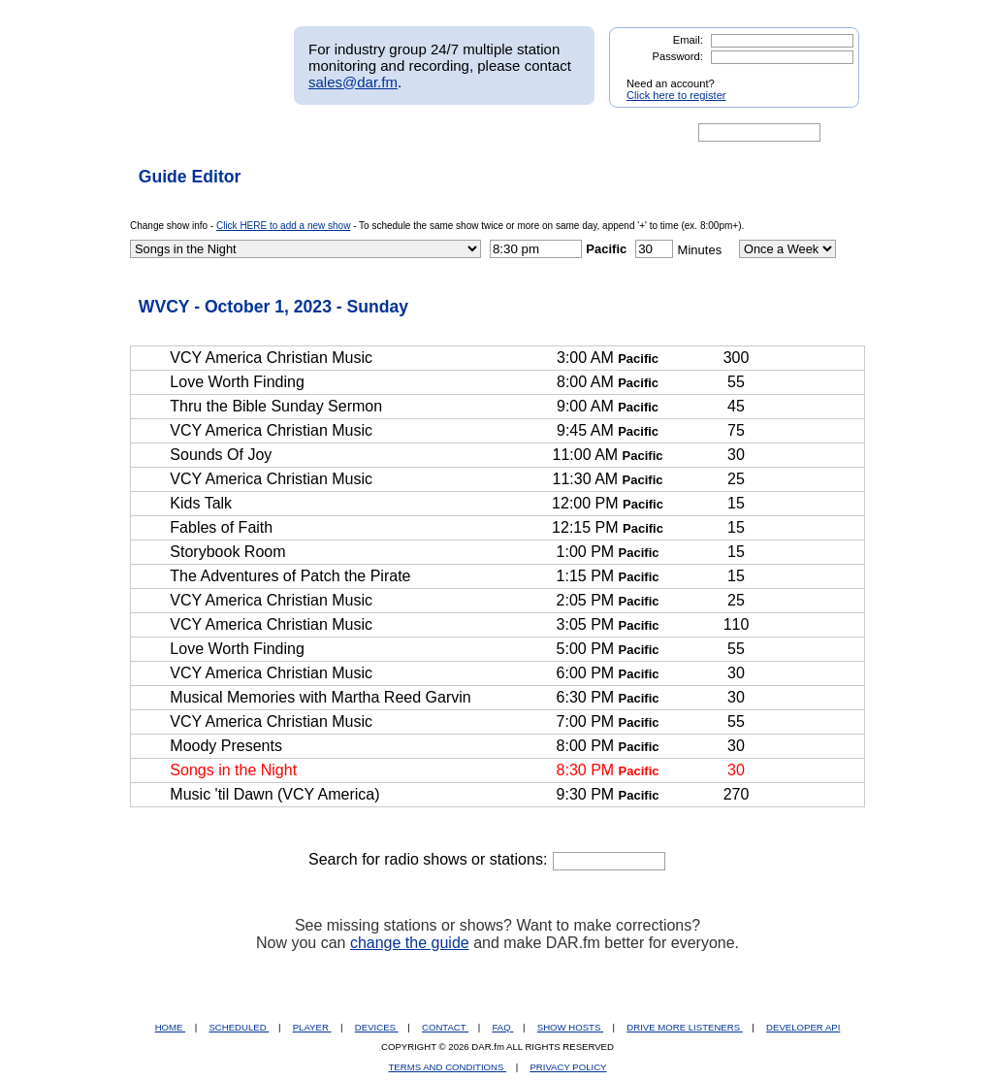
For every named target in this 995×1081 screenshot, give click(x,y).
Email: (688, 40)
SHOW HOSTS (570, 1027)
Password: (678, 56)
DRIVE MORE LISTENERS (684, 1027)
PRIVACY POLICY (568, 1067)
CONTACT (445, 1027)
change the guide (409, 942)
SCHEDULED (239, 1027)
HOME (170, 1027)
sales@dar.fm (353, 82)
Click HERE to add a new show (283, 225)
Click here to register (676, 95)
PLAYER (312, 1027)
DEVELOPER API (803, 1027)
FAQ (503, 1027)
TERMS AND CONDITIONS (448, 1067)
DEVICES (377, 1027)
